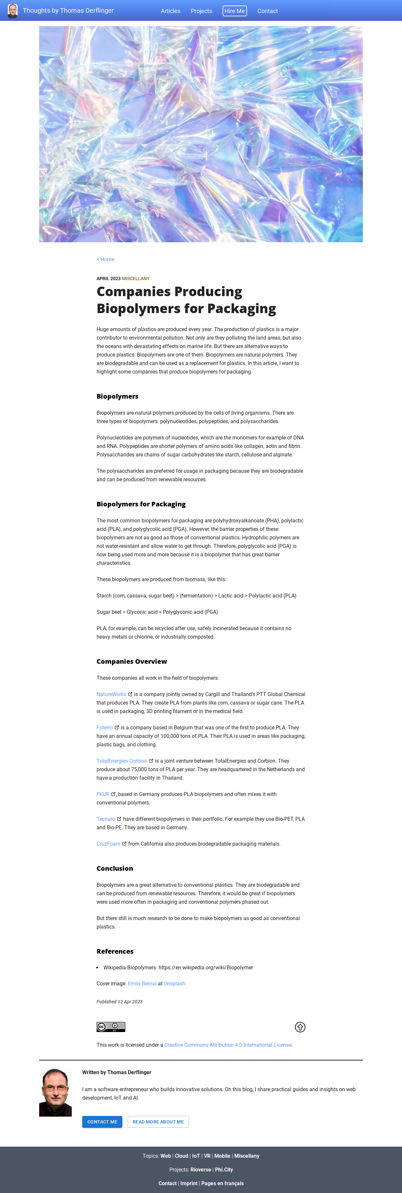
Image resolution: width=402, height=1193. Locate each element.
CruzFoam (108, 844)
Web (166, 1156)
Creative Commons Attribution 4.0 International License (227, 1045)
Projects (201, 11)
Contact (267, 11)
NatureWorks (111, 694)
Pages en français (222, 1183)
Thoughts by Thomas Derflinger (61, 11)
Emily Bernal (142, 983)
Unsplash (174, 983)
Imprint (188, 1183)
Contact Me (102, 1121)
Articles (170, 11)
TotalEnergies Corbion (122, 761)
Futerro (105, 727)
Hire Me (234, 11)
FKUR (103, 794)
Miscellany (136, 278)
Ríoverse (201, 1170)
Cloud (181, 1156)
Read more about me (158, 1121)
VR (207, 1156)
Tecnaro (106, 819)
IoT (196, 1156)
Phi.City (224, 1170)
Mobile (222, 1156)
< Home (105, 259)
